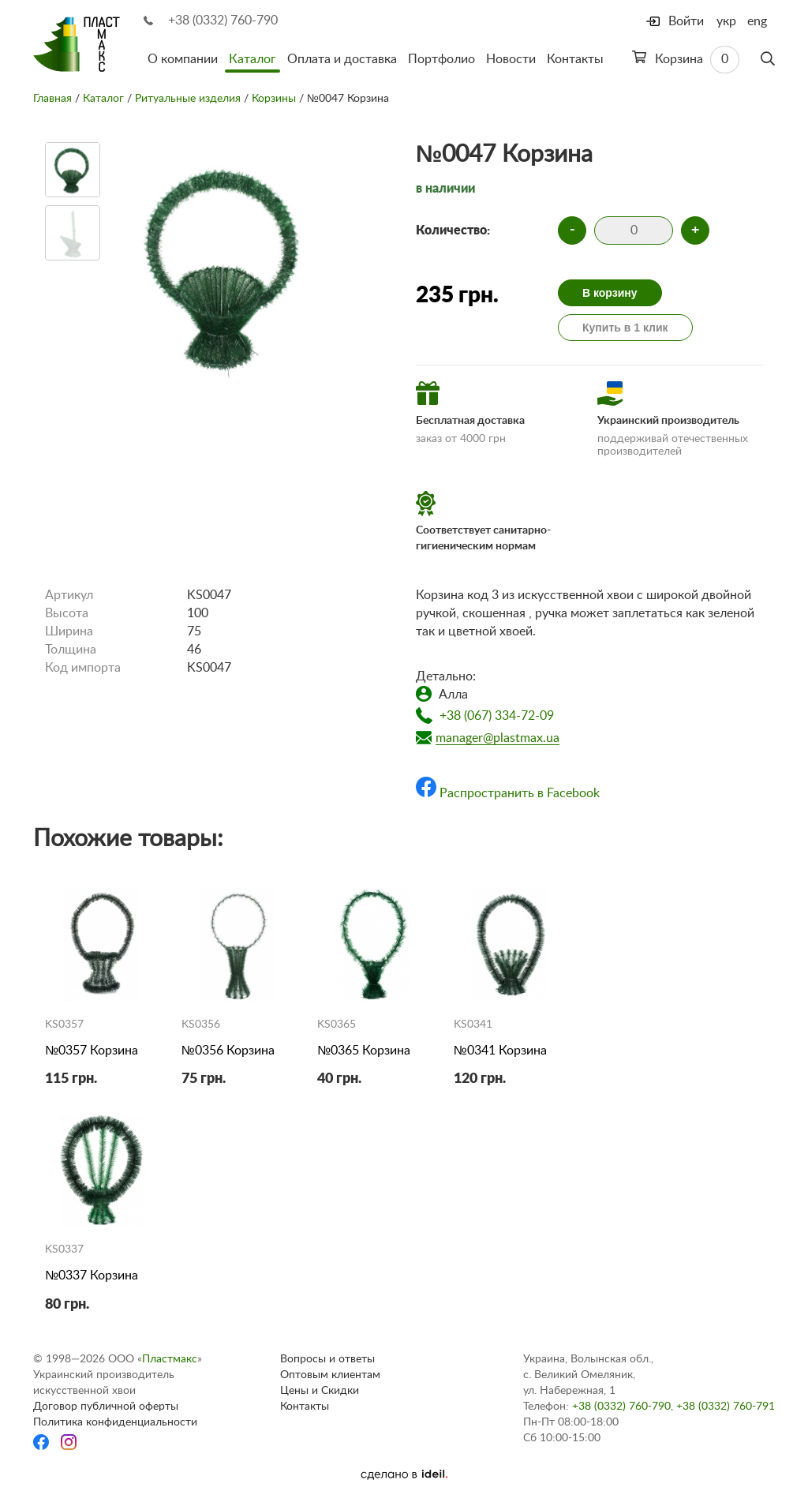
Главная (52, 98)
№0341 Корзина (500, 1050)
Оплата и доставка (342, 59)
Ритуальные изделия (188, 98)
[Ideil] (404, 1474)
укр (726, 21)
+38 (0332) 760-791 (725, 1406)
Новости (511, 59)
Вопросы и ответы (327, 1359)
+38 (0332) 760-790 (223, 20)
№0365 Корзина (363, 1050)
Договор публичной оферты (105, 1406)
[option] (72, 169)
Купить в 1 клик (625, 327)
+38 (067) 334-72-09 (497, 716)
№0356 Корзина (228, 1050)
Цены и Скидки (319, 1390)
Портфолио (441, 59)
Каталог (252, 59)
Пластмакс (169, 1359)
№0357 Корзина (91, 1050)
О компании (183, 59)
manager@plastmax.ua (497, 738)
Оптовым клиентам (330, 1374)
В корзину (610, 293)
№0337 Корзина (91, 1275)
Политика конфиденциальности (115, 1422)
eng (757, 21)
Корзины (274, 98)
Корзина (685, 59)
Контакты (575, 59)
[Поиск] (768, 59)
